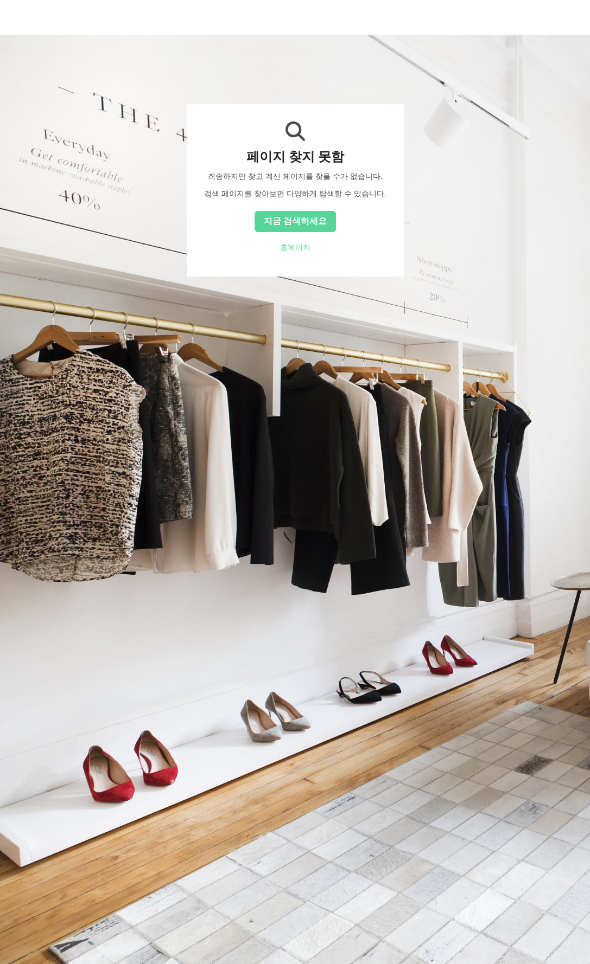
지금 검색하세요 (295, 221)
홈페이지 (295, 247)
